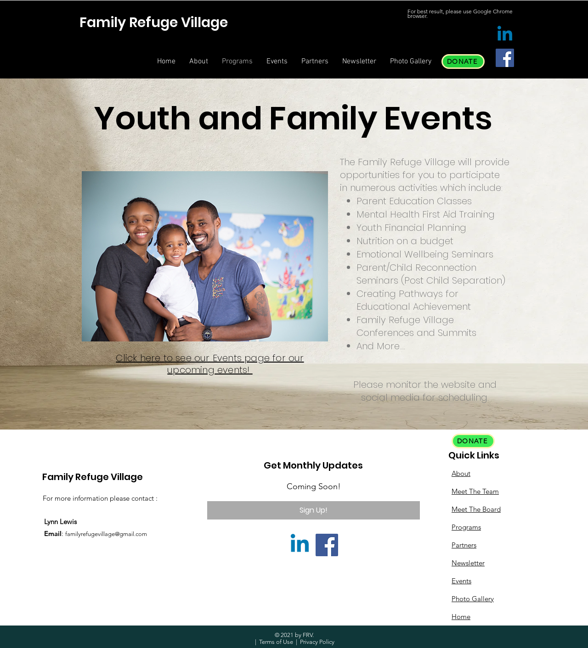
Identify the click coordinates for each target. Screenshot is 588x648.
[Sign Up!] (313, 510)
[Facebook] (505, 58)
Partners (464, 545)
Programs (466, 527)
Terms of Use (276, 641)
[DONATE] (463, 61)
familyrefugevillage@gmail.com (106, 534)
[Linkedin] (505, 35)
